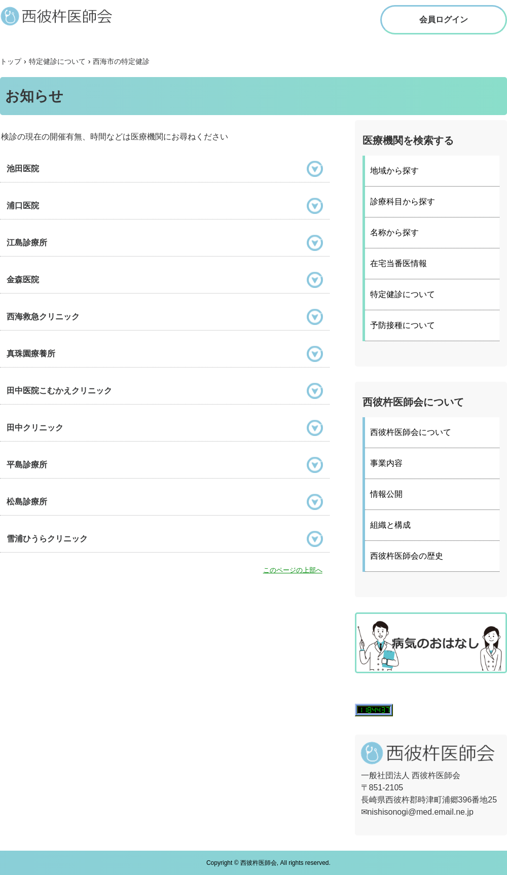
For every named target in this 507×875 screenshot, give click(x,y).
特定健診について (402, 294)
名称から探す (394, 232)
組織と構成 (390, 525)
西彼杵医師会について (410, 432)
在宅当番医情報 (398, 263)
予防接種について (402, 325)
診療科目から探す (402, 201)
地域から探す (394, 170)
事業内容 (386, 463)
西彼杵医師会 (66, 15)
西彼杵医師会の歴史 (406, 556)
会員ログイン (443, 19)
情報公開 (386, 494)
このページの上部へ (292, 570)
